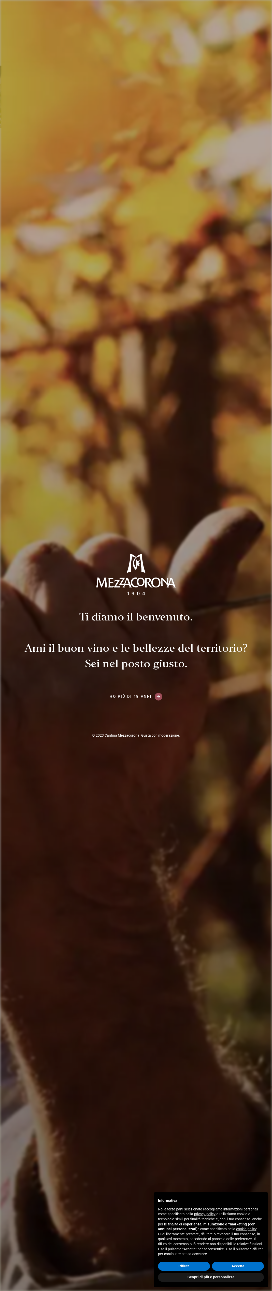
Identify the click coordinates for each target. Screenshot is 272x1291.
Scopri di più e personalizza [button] (211, 1277)
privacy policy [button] (205, 1214)
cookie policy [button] (246, 1229)
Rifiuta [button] (184, 1266)
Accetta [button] (238, 1266)
